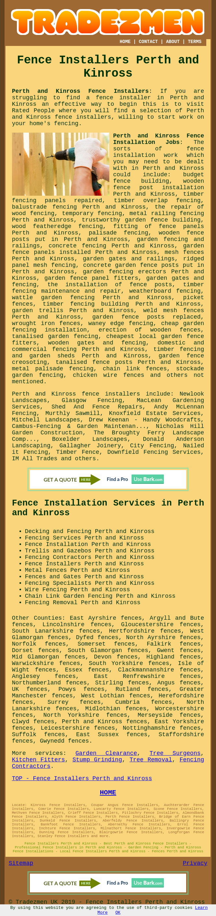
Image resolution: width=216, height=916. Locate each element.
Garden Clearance (106, 753)
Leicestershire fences (78, 728)
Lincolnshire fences (77, 624)
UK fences (30, 689)
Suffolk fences (38, 734)
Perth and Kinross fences (104, 721)
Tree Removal (150, 760)
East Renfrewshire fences (147, 676)
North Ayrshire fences (163, 637)
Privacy (195, 863)
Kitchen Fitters (38, 760)
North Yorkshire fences (85, 715)
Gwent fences (179, 650)
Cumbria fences (143, 702)
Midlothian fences (116, 708)
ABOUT (173, 41)
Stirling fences (122, 683)
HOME (125, 41)
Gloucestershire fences (160, 624)
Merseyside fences (169, 715)
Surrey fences (74, 702)
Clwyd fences (33, 721)
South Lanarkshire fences (56, 631)
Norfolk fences (39, 644)
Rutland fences (142, 689)
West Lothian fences (115, 695)
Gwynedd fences (64, 741)
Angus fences (179, 683)
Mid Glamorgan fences (48, 657)
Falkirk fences (173, 644)
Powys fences (81, 689)
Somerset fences (106, 644)
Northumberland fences (49, 683)
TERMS (194, 41)
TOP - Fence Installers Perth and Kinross (82, 778)
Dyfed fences (97, 637)
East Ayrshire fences (106, 618)
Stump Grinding (97, 760)
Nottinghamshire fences (162, 728)
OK (118, 912)
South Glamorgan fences (108, 650)
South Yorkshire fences (129, 663)
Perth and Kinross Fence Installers (80, 91)
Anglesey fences (44, 676)
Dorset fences (35, 650)
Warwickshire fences (46, 663)
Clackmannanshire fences (159, 670)
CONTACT (148, 41)
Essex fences (87, 670)
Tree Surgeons (175, 753)
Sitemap (21, 863)
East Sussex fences (112, 734)
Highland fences (173, 657)
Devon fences (116, 657)
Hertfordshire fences (145, 631)
